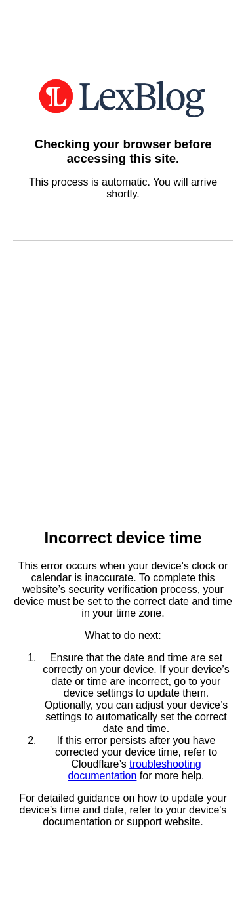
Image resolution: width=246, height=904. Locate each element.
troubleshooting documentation (134, 769)
